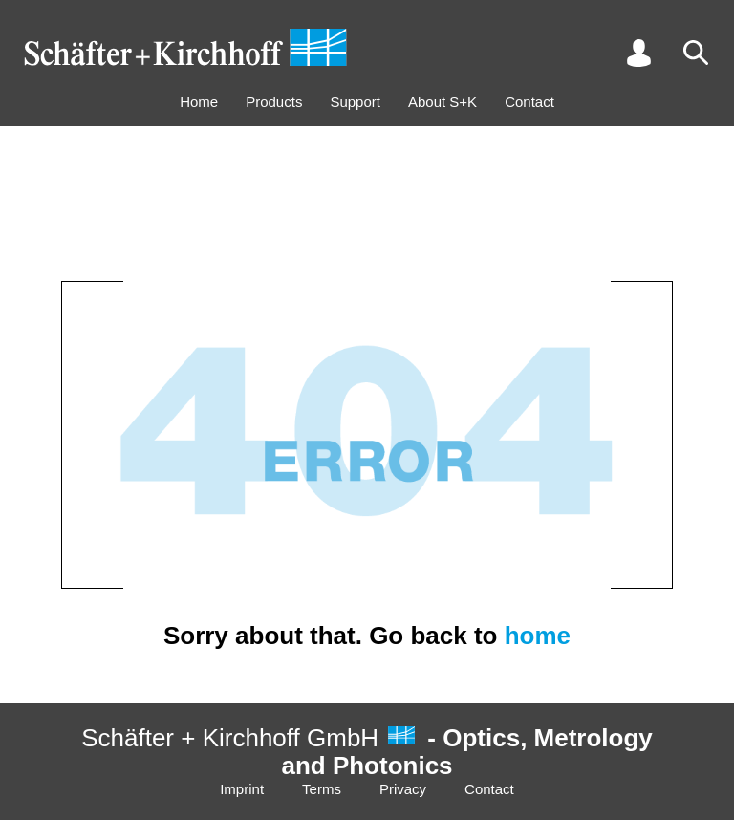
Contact (529, 102)
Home (199, 102)
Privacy (402, 789)
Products (274, 102)
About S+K (442, 102)
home (538, 635)
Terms (321, 789)
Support (355, 102)
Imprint (242, 789)
